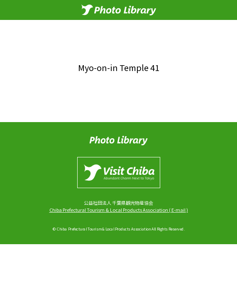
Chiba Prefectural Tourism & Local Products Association (108, 209)
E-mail (178, 209)
